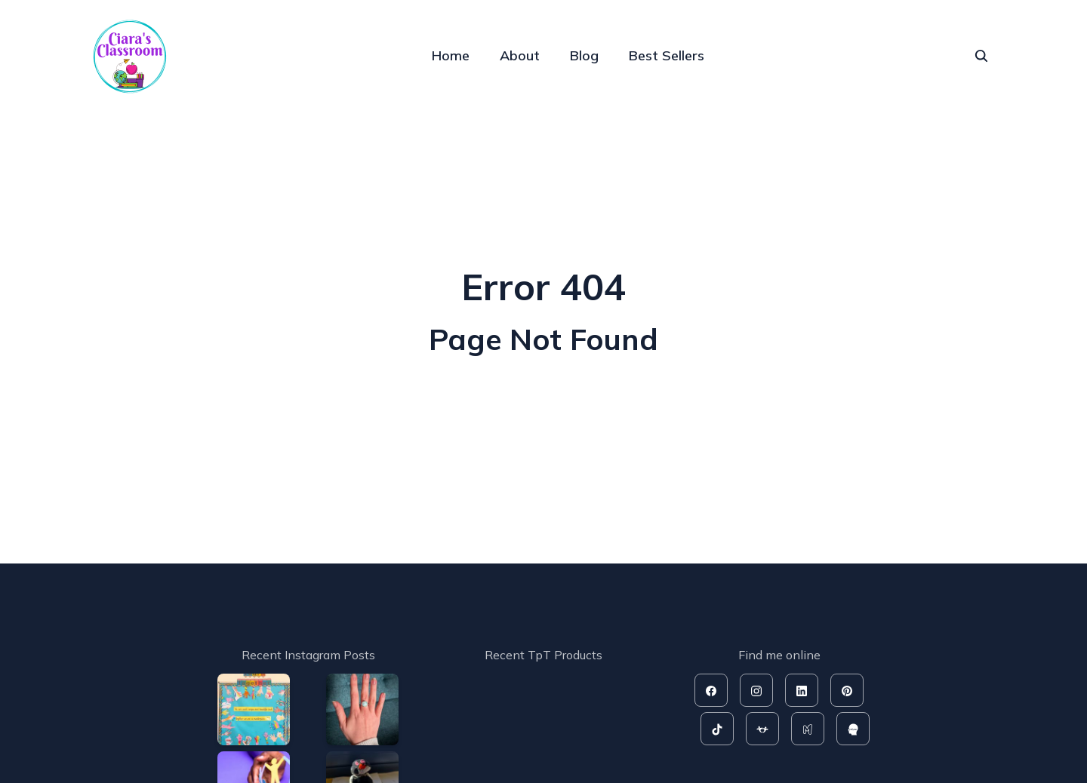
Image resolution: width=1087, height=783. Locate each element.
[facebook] (711, 690)
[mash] (807, 728)
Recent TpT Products (543, 654)
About (520, 55)
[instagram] (756, 690)
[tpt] (762, 728)
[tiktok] (717, 728)
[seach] (981, 55)
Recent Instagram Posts (308, 654)
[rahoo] (853, 728)
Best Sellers (666, 55)
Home (451, 55)
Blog (584, 55)
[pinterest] (847, 690)
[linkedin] (801, 690)
